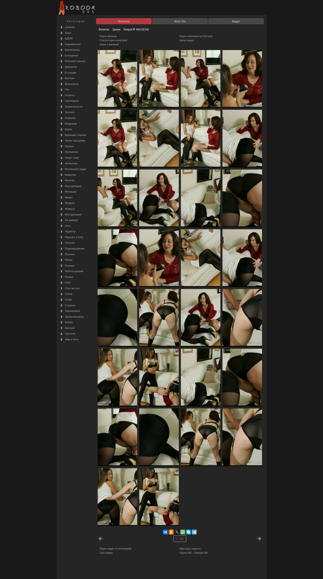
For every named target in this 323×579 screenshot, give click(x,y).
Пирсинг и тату (71, 237)
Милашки (68, 192)
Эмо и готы (69, 339)
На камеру (69, 220)
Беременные (70, 44)
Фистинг (67, 328)
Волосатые (69, 84)
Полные (67, 254)
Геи (64, 89)
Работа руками (71, 271)
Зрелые (67, 112)
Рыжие (66, 277)
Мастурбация (70, 186)
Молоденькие (71, 214)
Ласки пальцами (72, 141)
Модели (67, 203)
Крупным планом (73, 135)
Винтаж (67, 78)
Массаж (67, 180)
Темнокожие (70, 311)
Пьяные (67, 266)
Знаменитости (71, 107)
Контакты (129, 571)
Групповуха (69, 101)
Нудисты (68, 231)
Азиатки (67, 27)
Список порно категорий (113, 40)
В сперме (68, 73)
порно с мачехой (108, 44)
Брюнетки (68, 67)
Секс (65, 282)
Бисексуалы (70, 50)
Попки (66, 260)
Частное (67, 334)
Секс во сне (70, 288)
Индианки (68, 124)
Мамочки (68, 175)
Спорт (66, 300)
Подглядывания (72, 248)
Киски (66, 129)
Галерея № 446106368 (135, 29)
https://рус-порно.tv (190, 548)
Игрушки (67, 118)
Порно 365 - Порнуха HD (193, 552)
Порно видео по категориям (115, 548)
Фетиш (66, 322)
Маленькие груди (73, 169)
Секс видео (106, 552)
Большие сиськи (72, 61)
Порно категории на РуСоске (196, 36)
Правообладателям (95, 571)
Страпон (67, 305)
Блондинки (69, 55)
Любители (68, 163)
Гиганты (67, 95)
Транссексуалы (72, 317)
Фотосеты (102, 29)
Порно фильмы (108, 36)
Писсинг (67, 243)
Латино (67, 146)
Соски (66, 294)
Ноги (65, 226)
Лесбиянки (69, 152)
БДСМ (66, 38)
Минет (66, 197)
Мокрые (67, 209)
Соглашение (114, 571)
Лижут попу (69, 158)
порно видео (186, 40)
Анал (65, 33)
